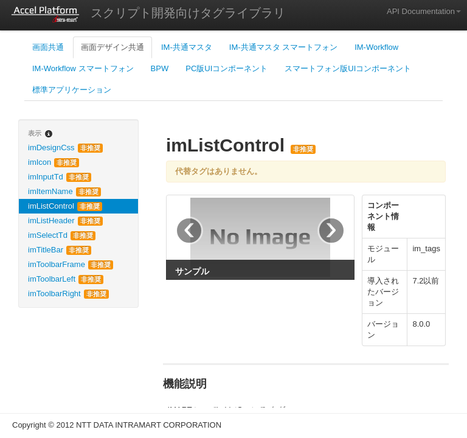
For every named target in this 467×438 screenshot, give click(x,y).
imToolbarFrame (70, 264)
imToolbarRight (68, 293)
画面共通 (48, 47)
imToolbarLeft (65, 278)
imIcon (53, 162)
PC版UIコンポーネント (226, 68)
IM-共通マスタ (186, 47)
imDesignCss (65, 147)
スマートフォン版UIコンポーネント (348, 68)
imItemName (64, 191)
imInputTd (59, 176)
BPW (160, 68)
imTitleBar (59, 249)
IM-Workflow (376, 47)
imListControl (65, 205)
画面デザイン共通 (112, 47)
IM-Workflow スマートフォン (83, 68)
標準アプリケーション (71, 89)
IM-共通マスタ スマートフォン (283, 47)
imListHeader (65, 220)
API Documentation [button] (424, 11)
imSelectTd (61, 235)
